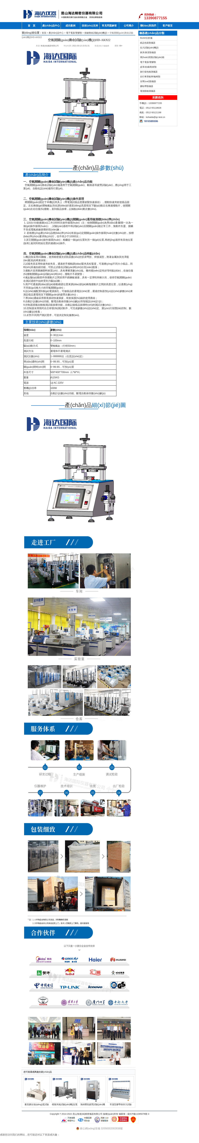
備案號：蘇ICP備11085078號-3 (134, 1114)
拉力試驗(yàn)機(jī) (149, 47)
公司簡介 (129, 25)
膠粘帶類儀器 (146, 86)
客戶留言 (168, 25)
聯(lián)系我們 (148, 25)
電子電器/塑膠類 (74, 33)
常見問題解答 (109, 25)
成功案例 (70, 25)
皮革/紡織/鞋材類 (148, 67)
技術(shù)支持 (90, 25)
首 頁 (31, 25)
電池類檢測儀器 (147, 91)
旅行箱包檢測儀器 (148, 71)
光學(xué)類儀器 (148, 81)
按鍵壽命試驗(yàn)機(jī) (95, 33)
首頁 (44, 33)
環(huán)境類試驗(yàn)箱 (152, 57)
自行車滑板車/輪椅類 (150, 76)
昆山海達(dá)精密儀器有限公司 (88, 1114)
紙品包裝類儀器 (147, 43)
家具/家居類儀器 (148, 52)
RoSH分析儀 (146, 38)
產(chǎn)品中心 (51, 25)
